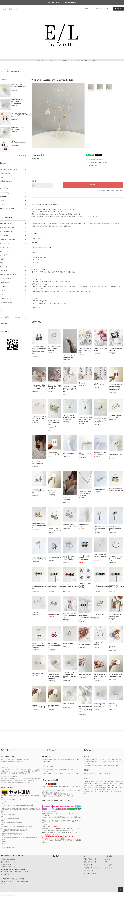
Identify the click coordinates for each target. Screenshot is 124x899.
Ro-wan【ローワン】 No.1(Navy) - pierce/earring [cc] (84, 557)
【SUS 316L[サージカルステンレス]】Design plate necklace (85, 493)
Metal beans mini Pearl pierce (115, 455)
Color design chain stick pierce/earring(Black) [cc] (115, 528)
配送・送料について (90, 862)
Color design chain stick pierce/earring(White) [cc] (100, 528)
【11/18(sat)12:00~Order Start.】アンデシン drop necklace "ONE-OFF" (85, 419)
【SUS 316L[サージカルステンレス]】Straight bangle (115, 558)
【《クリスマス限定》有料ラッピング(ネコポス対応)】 (85, 350)
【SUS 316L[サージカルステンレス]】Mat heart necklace (100, 556)
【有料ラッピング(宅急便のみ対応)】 (115, 349)
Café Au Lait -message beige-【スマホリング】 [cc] (100, 676)
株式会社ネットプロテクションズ (66, 828)
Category (39, 60)
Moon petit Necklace (68, 453)
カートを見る (109, 865)
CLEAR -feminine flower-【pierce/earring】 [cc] (116, 675)
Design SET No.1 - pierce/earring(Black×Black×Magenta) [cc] (85, 617)
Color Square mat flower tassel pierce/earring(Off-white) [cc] (85, 709)
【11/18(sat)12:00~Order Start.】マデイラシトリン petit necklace (69, 417)
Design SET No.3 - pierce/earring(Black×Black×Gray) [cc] (116, 586)
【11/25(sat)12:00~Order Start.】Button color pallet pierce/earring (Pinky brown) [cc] (115, 387)
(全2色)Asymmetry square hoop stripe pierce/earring (18, 141)
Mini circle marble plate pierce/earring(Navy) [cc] (116, 489)
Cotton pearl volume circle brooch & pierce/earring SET (17, 101)
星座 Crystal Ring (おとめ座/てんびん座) (100, 453)
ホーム (2, 70)
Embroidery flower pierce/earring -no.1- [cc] (54, 529)
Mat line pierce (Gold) (53, 614)
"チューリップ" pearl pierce (99, 615)
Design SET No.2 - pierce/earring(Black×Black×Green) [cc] (39, 586)
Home (28, 60)
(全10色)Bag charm (84, 383)
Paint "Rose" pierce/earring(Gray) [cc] (54, 556)
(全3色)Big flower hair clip (115, 646)
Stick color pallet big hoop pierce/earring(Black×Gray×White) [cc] (18, 114)
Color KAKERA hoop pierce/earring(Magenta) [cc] (54, 645)
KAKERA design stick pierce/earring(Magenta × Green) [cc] (38, 645)
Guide (66, 60)
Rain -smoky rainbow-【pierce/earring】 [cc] (54, 706)
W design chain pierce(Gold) (52, 491)
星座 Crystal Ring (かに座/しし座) (85, 453)
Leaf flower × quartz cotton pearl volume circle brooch (18, 86)
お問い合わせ (109, 868)
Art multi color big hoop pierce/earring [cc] (115, 416)
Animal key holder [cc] (85, 674)
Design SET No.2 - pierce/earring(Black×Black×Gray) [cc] (54, 586)
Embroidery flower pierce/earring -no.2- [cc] (69, 525)
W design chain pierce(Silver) (67, 498)
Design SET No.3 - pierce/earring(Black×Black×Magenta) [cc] (70, 586)
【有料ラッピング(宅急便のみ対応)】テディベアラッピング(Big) (54, 386)
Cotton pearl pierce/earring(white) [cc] (114, 704)
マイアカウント (109, 856)
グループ (53, 60)
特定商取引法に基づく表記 (115, 190)
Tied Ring (35, 612)
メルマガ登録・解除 (81, 60)
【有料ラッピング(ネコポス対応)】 (100, 349)
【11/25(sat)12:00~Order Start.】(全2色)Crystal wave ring (39, 418)
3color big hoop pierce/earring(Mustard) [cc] (38, 490)
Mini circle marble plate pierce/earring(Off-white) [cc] (39, 525)
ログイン (108, 8)
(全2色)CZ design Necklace (98, 643)
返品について (101, 190)
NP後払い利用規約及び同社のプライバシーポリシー (58, 832)
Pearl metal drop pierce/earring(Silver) (38, 462)
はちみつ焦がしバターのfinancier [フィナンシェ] (115, 615)
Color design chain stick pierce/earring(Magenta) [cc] (69, 615)
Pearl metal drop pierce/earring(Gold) (53, 453)
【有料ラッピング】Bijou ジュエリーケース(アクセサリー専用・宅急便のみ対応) (69, 389)
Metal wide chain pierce (85, 644)
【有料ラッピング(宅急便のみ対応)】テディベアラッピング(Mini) (38, 386)
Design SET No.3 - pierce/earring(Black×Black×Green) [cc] (100, 586)
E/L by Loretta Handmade (12, 71)
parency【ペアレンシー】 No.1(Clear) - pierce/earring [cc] (68, 557)
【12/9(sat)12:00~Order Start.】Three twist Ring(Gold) (54, 348)
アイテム (118, 8)
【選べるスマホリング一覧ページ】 (85, 584)
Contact (95, 60)
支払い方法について (90, 859)
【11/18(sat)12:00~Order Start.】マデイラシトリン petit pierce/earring (100, 420)
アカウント (87, 8)
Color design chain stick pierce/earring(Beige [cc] (39, 557)
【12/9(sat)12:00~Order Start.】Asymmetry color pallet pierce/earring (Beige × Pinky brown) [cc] (39, 350)
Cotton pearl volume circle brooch (17, 128)
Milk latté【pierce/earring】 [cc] (38, 706)
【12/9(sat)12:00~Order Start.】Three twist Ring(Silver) (69, 357)
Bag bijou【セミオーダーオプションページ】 (100, 383)
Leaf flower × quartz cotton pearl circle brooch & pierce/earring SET (69, 675)
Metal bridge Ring (68, 643)
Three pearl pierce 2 (99, 489)
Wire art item (9, 70)
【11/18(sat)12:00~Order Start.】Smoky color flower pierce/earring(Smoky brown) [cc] (54, 424)
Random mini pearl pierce (84, 525)
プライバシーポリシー (90, 870)
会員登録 (98, 8)
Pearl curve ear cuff (37, 673)
